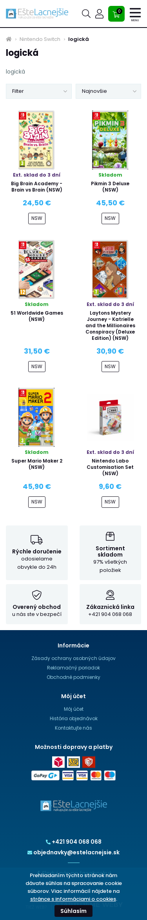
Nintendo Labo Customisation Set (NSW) (110, 467)
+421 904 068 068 (74, 842)
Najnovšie (94, 91)
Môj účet (73, 709)
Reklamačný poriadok (73, 667)
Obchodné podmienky (73, 677)
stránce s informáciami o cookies (73, 899)
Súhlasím (73, 911)
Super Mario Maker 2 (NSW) (36, 463)
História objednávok (74, 718)
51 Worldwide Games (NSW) (37, 316)
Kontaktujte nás (73, 728)
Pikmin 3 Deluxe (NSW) (110, 186)
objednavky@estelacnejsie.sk (73, 852)
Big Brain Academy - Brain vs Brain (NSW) (36, 186)
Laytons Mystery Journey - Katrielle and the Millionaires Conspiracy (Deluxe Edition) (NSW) (110, 325)
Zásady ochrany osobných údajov (73, 658)
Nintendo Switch (40, 39)
